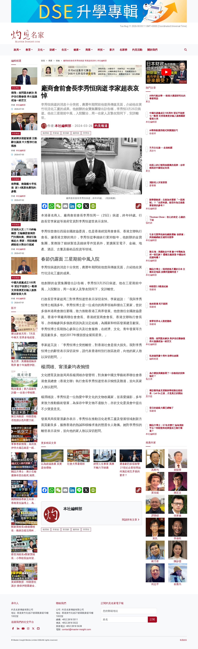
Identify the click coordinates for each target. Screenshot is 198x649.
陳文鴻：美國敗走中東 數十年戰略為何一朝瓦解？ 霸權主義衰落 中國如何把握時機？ (176, 257)
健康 (76, 49)
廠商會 (76, 133)
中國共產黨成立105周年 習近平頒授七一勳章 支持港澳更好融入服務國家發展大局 (176, 119)
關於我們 (152, 49)
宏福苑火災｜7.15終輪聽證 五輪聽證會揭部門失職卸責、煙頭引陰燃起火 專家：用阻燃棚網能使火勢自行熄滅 (24, 237)
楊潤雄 (46, 133)
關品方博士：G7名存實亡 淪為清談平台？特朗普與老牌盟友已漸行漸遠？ (176, 431)
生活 (64, 49)
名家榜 (123, 49)
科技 (100, 49)
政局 (16, 49)
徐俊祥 (171, 136)
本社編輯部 (63, 126)
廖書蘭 (171, 185)
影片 (112, 49)
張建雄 (171, 292)
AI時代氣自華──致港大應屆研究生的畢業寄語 (176, 98)
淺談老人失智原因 (176, 182)
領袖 (58, 61)
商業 (88, 49)
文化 (40, 49)
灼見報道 (101, 126)
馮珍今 (171, 153)
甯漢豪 (66, 133)
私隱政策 (183, 640)
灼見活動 (137, 49)
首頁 (43, 61)
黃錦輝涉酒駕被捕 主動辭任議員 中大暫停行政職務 (24, 142)
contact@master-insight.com (76, 629)
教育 (28, 49)
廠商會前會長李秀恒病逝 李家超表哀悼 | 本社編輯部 (85, 61)
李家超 (56, 133)
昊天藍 (171, 399)
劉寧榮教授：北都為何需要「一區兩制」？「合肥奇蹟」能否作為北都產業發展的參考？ (176, 205)
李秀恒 (86, 133)
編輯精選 (172, 361)
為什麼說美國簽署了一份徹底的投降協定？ (176, 376)
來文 (170, 104)
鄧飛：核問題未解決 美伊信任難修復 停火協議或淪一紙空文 (24, 96)
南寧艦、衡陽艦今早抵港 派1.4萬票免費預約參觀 (23, 187)
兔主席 (171, 382)
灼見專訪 (16, 88)
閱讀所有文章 (130, 519)
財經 (52, 49)
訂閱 (152, 619)
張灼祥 (171, 226)
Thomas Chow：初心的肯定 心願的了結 (176, 220)
